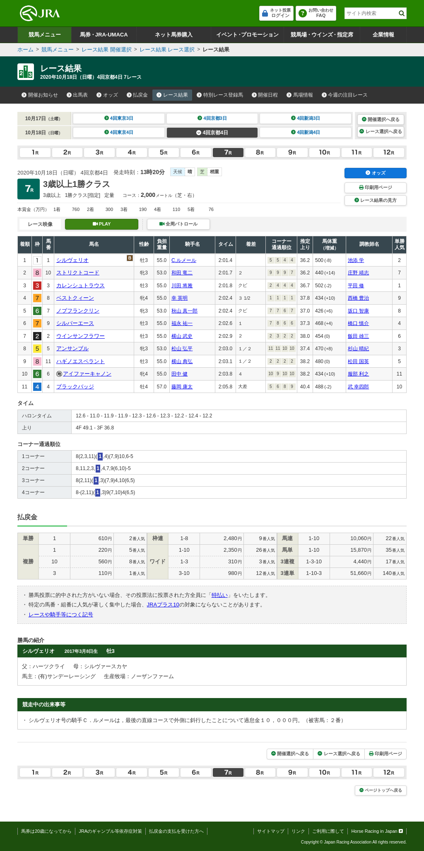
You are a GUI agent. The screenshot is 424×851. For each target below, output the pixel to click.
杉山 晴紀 (358, 349)
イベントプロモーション (247, 35)
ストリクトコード (77, 272)
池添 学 (356, 260)
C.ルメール (183, 260)
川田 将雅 (182, 286)
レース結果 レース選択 (167, 49)
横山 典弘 (182, 361)
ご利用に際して (328, 831)
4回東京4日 (119, 132)
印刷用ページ (375, 187)
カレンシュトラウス (80, 285)
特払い (220, 595)
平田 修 (356, 286)
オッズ (107, 95)
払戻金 (137, 95)
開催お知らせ (40, 95)
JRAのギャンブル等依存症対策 (110, 831)
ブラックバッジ (75, 386)
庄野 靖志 (358, 273)
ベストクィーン (75, 298)
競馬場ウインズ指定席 (322, 35)
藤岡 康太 (182, 387)
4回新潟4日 (305, 132)
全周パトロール (178, 223)
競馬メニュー (45, 35)
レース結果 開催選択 (107, 49)
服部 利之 (358, 374)
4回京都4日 (212, 133)
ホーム (25, 49)
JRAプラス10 (163, 604)
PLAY (102, 223)
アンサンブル (72, 348)
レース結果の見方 (375, 200)
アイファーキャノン (87, 374)
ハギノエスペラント (80, 361)
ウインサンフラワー (80, 336)
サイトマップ (270, 831)
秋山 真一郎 (184, 311)
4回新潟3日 (305, 118)
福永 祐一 (182, 323)
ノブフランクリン (77, 311)
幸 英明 (179, 298)
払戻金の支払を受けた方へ (176, 831)
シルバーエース (75, 323)
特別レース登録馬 (220, 95)
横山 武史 (182, 336)
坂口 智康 (358, 311)
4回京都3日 (212, 118)
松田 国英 (358, 361)
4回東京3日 (119, 118)
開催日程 (265, 95)
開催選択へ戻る (381, 119)
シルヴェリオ (72, 260)
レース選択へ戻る (380, 131)
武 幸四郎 (358, 387)
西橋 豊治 (358, 298)
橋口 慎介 (358, 323)
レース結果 (172, 95)
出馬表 (77, 95)
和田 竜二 (182, 273)
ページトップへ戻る (380, 790)
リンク (298, 831)
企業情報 (383, 35)
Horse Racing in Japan (377, 831)
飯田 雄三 (358, 336)
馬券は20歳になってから (46, 831)
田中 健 (179, 374)
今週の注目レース (345, 95)
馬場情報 (300, 95)
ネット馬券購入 (174, 35)
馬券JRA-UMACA (104, 35)
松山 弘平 (182, 349)
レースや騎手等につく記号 (61, 614)
